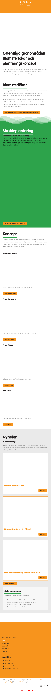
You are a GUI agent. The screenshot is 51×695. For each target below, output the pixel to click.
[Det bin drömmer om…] (25, 454)
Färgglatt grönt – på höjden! (17, 529)
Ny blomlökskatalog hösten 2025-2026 (22, 572)
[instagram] (24, 2)
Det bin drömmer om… (15, 485)
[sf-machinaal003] (21, 198)
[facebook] (20, 2)
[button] (22, 5)
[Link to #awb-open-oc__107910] (45, 9)
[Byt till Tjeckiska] (32, 690)
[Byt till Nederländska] (18, 690)
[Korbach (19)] (25, 348)
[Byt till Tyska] (29, 690)
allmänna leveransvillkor (36, 680)
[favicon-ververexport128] (43, 618)
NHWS (21, 682)
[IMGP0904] (25, 302)
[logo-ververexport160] (6, 9)
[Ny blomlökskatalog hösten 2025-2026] (25, 541)
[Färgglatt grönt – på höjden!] (25, 498)
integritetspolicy (7, 682)
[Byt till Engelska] (22, 690)
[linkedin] (27, 2)
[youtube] (30, 2)
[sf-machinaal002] (21, 173)
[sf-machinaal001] (21, 148)
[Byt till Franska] (25, 690)
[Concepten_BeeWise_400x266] (21, 393)
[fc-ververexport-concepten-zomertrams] (25, 256)
